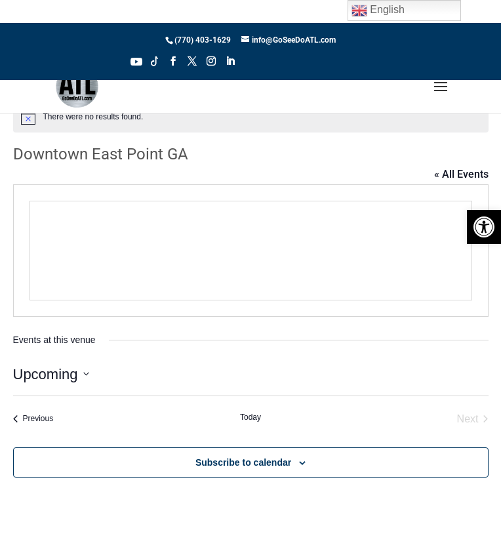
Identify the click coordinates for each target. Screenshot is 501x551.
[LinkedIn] (230, 64)
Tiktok (155, 60)
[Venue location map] (250, 250)
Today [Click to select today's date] (250, 417)
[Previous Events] (33, 419)
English (378, 10)
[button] (484, 227)
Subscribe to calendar (243, 462)
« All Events (461, 174)
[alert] (251, 117)
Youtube (136, 60)
